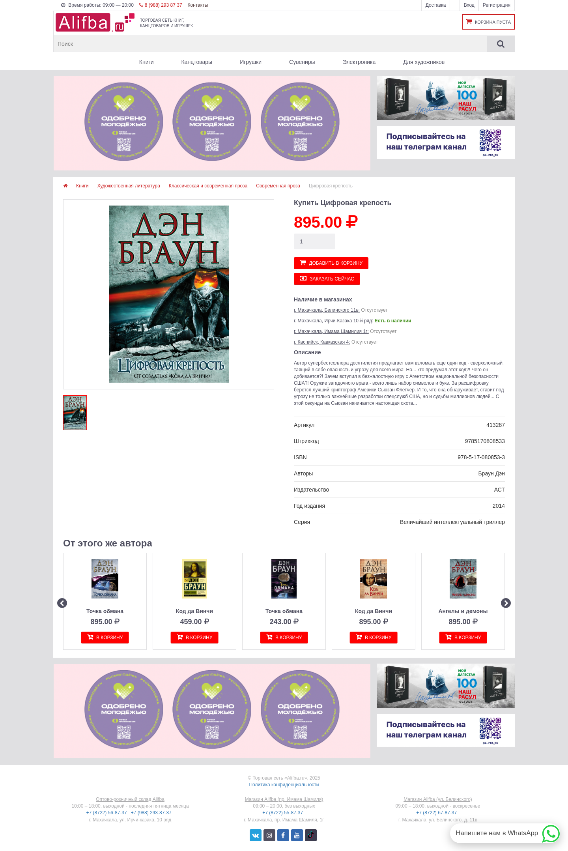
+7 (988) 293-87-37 (152, 812)
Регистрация (496, 5)
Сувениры (302, 62)
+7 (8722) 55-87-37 (283, 812)
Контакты (197, 5)
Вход (469, 5)
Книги (146, 62)
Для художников (424, 62)
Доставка (436, 5)
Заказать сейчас (327, 278)
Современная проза (278, 186)
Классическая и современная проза (208, 186)
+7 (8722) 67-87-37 (437, 812)
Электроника (359, 62)
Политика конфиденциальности (284, 784)
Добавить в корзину (331, 262)
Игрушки (251, 62)
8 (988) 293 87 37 (160, 5)
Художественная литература (128, 186)
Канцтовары (196, 62)
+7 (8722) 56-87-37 (107, 812)
